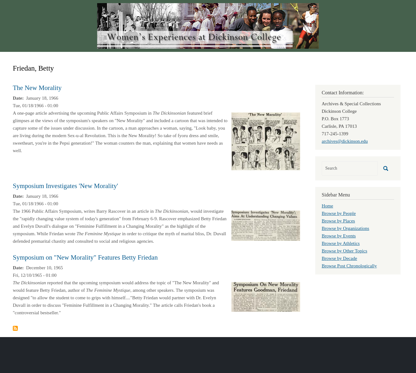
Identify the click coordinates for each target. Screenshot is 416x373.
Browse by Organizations (345, 228)
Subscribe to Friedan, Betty (15, 328)
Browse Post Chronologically (349, 265)
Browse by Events (339, 235)
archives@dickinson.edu (345, 141)
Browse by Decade (339, 258)
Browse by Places (338, 220)
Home (327, 205)
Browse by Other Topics (344, 250)
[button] (265, 140)
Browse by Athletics (341, 243)
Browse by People (339, 213)
